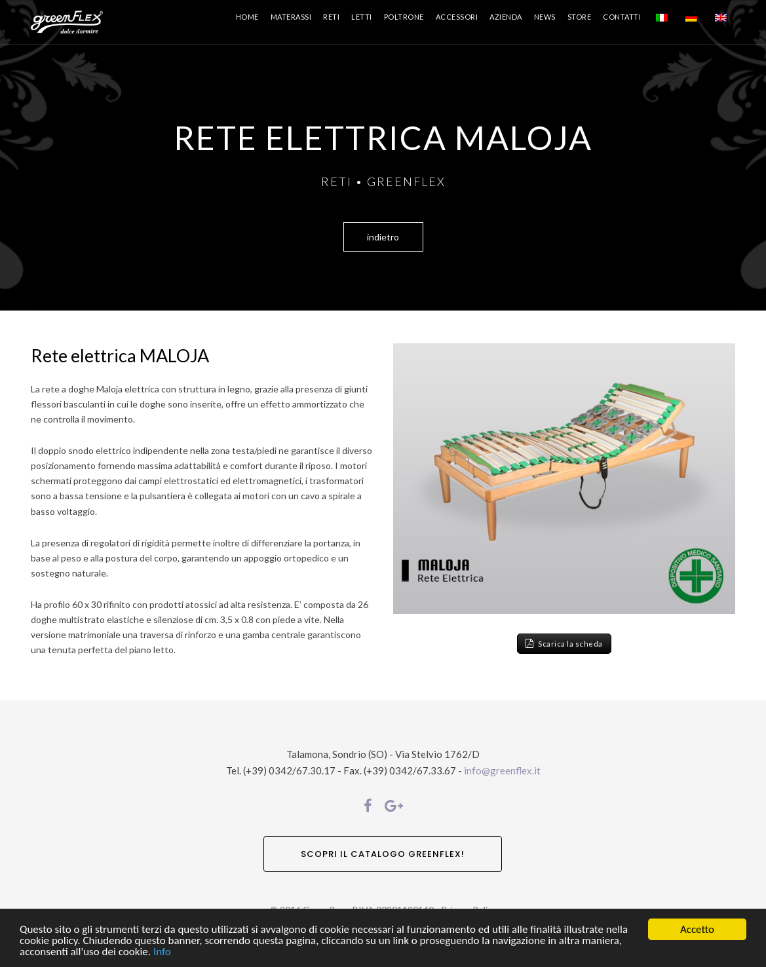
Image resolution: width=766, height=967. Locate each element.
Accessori (457, 16)
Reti (331, 16)
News (545, 16)
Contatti (622, 16)
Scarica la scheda (564, 643)
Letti (361, 16)
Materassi (291, 16)
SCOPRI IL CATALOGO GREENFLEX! (383, 854)
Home (247, 16)
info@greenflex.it (502, 770)
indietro (383, 236)
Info (162, 952)
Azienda (505, 16)
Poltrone (404, 16)
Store (579, 16)
